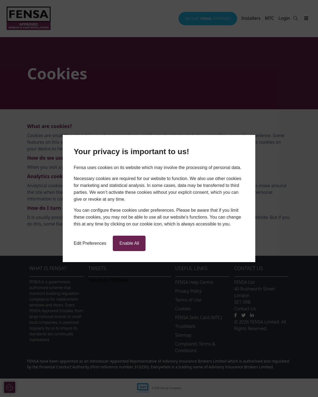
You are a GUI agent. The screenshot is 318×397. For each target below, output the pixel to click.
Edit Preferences (90, 243)
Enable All (129, 243)
